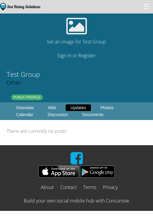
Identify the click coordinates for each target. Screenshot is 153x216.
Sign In (64, 55)
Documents (93, 114)
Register (87, 55)
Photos (107, 107)
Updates (78, 107)
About (47, 187)
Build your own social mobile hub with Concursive (76, 200)
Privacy (110, 187)
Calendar (24, 114)
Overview (25, 107)
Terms (89, 187)
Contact (68, 187)
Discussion (58, 114)
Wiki (52, 107)
